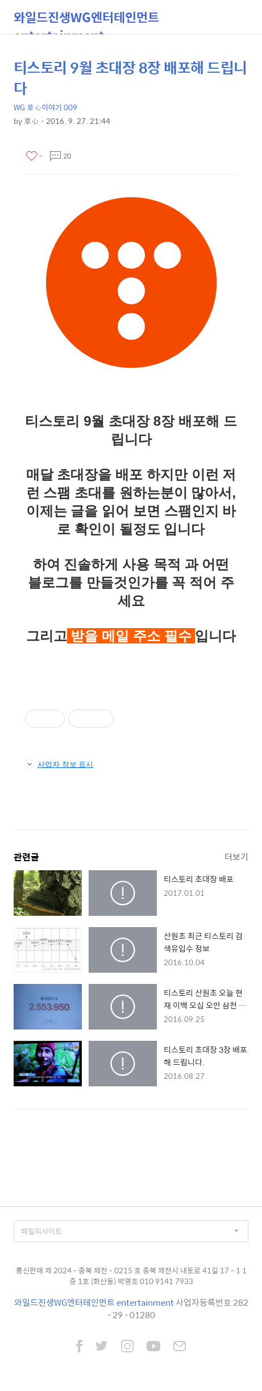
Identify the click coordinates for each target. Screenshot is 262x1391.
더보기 (236, 856)
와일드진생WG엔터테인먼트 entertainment (86, 20)
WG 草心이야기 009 (45, 107)
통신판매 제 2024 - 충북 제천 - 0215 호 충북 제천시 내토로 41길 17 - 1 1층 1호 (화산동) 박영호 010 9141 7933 (131, 1276)
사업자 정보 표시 (59, 764)
